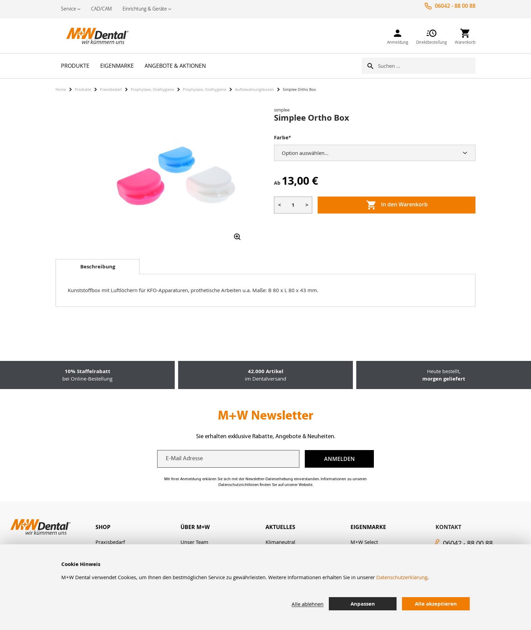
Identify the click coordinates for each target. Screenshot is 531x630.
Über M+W (195, 527)
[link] (397, 35)
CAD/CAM (101, 8)
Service (68, 8)
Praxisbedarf (111, 89)
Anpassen (363, 603)
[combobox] (426, 66)
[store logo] (89, 35)
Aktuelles (280, 527)
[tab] (98, 266)
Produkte (83, 89)
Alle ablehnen (307, 604)
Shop (102, 527)
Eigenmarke (368, 527)
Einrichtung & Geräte (145, 8)
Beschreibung (97, 266)
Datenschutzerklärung (401, 577)
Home (61, 89)
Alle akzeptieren (436, 603)
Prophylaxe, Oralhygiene (152, 89)
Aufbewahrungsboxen (254, 89)
